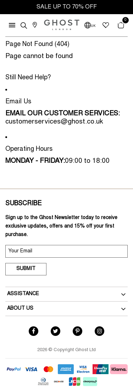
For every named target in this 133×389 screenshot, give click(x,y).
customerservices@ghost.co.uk (54, 122)
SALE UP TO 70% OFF (67, 7)
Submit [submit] (25, 269)
